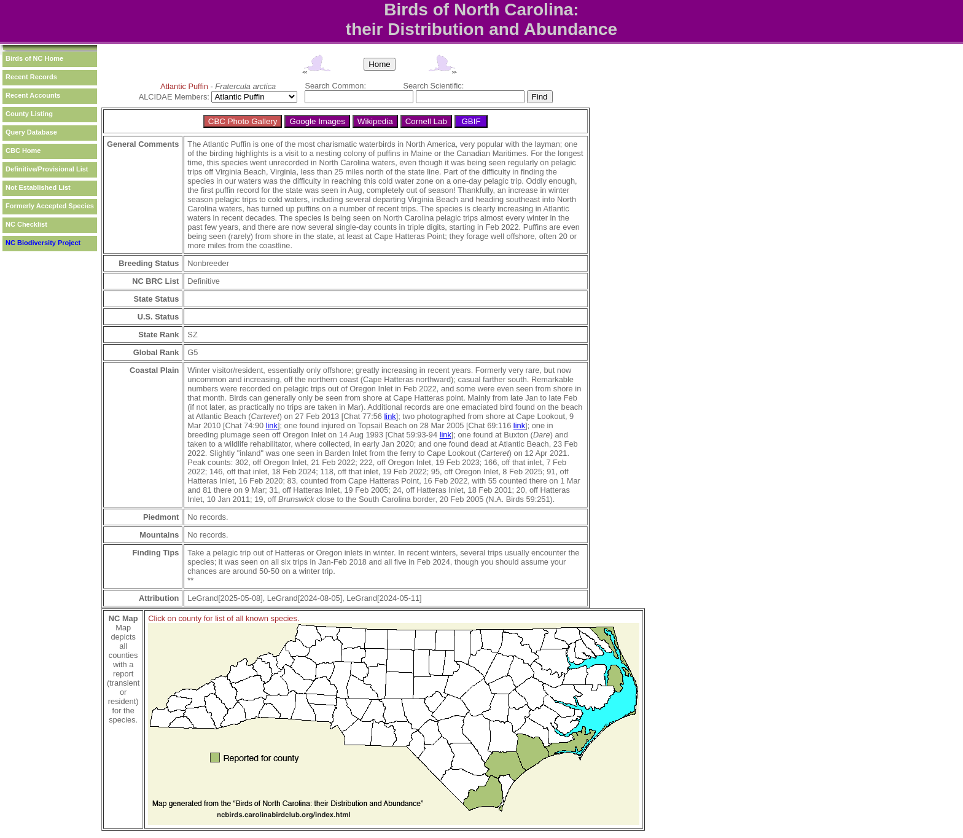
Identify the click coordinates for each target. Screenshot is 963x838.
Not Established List (38, 187)
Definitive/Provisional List (47, 169)
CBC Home (23, 150)
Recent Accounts (33, 95)
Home (379, 64)
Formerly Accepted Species (50, 206)
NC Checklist (26, 224)
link (390, 416)
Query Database (31, 132)
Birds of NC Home (34, 58)
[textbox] (359, 96)
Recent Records (31, 76)
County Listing (29, 113)
